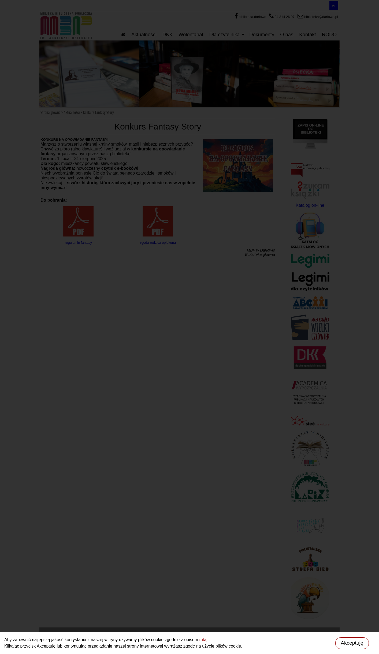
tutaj (204, 639)
